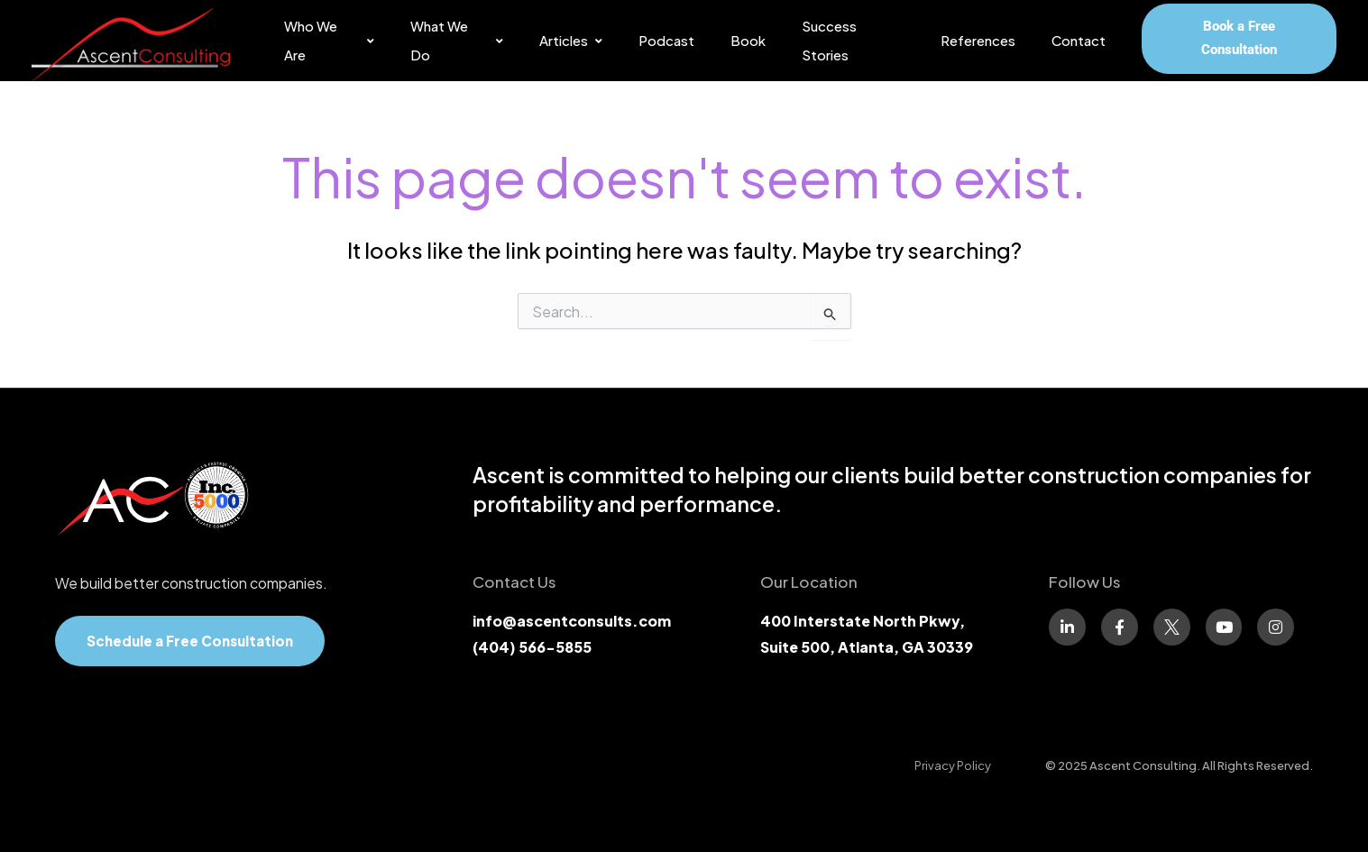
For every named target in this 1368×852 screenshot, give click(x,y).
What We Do (456, 40)
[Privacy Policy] (952, 765)
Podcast (666, 40)
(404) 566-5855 (532, 646)
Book (748, 40)
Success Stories (829, 40)
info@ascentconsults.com (572, 620)
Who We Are (329, 40)
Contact (1078, 40)
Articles (570, 40)
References (978, 40)
